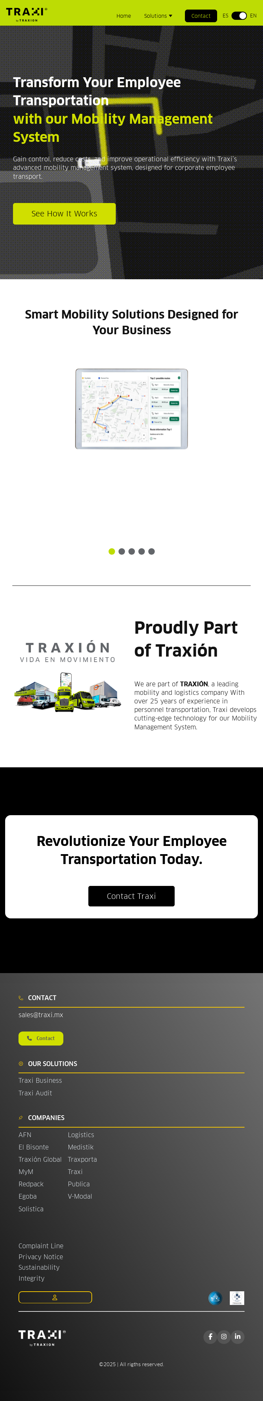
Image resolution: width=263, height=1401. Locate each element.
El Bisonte (34, 1147)
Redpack (30, 1184)
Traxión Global (40, 1159)
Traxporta (82, 1159)
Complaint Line (40, 1246)
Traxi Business (40, 1081)
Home (123, 16)
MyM (25, 1172)
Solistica (30, 1209)
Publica (79, 1184)
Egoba (27, 1196)
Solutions (156, 16)
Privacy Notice (40, 1257)
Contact (201, 16)
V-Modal (80, 1196)
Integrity (31, 1278)
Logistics (81, 1135)
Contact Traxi (131, 896)
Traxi (75, 1172)
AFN (25, 1135)
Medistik (80, 1147)
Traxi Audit (35, 1093)
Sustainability (39, 1267)
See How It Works (64, 213)
